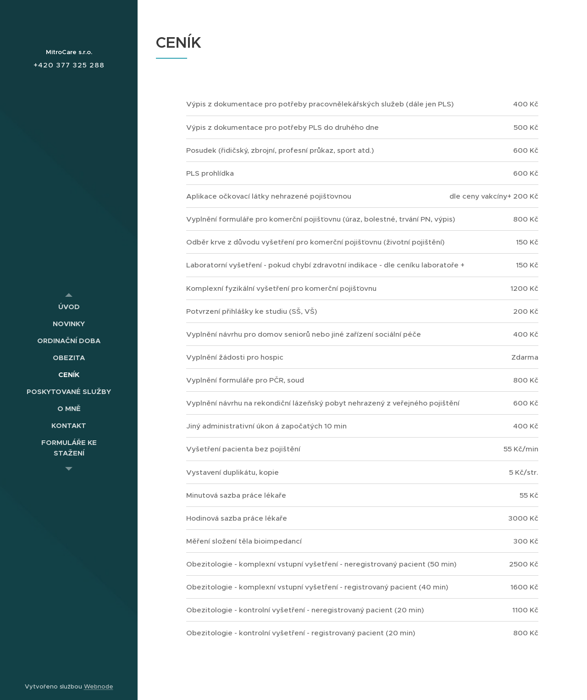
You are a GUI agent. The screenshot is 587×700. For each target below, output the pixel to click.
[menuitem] (69, 306)
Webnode (98, 686)
